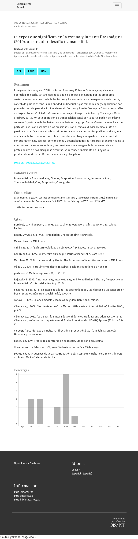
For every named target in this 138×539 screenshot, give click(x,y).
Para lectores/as (23, 491)
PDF (19, 71)
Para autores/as (23, 495)
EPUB (31, 71)
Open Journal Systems (27, 463)
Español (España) (81, 473)
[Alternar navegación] (117, 5)
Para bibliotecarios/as (27, 499)
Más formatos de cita (29, 207)
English (75, 469)
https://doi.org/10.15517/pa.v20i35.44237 (34, 163)
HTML (44, 71)
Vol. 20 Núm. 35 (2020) (26, 23)
